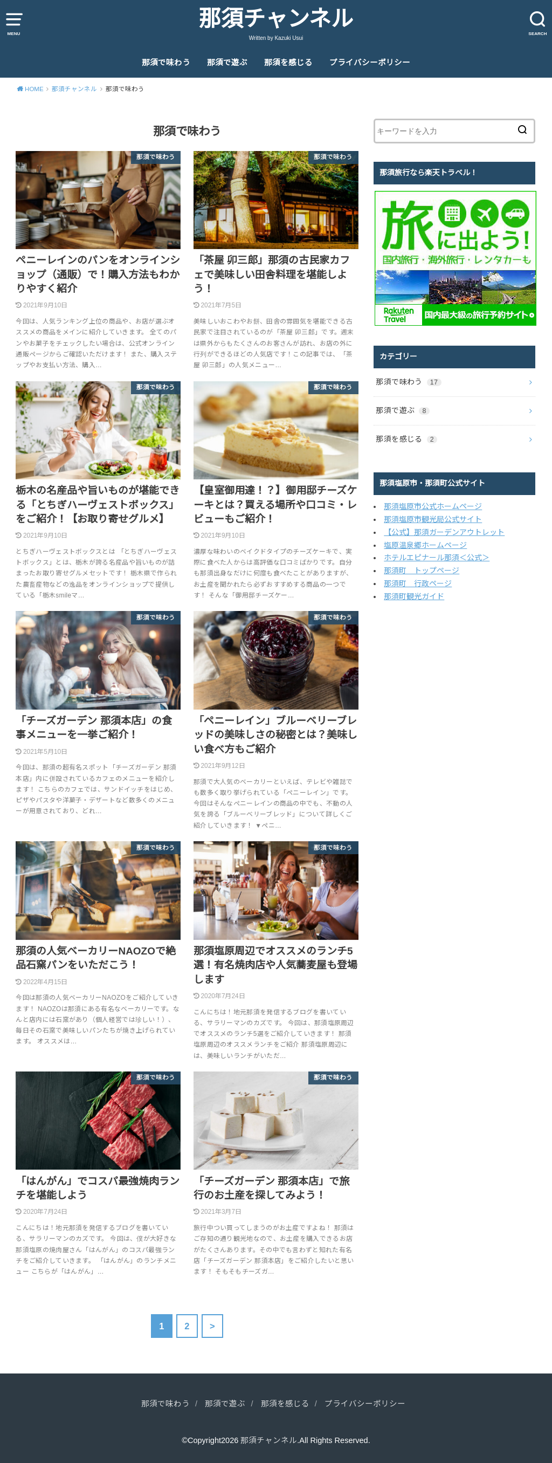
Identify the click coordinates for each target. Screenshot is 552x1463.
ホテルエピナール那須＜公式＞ (436, 557)
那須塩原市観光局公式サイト (433, 519)
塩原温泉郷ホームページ (425, 545)
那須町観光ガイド (414, 596)
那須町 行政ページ (418, 583)
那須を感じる (288, 62)
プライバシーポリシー (369, 62)
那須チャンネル (276, 18)
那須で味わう (166, 62)
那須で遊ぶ (227, 62)
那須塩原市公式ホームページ (433, 506)
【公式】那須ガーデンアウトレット (444, 532)
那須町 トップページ (421, 570)
